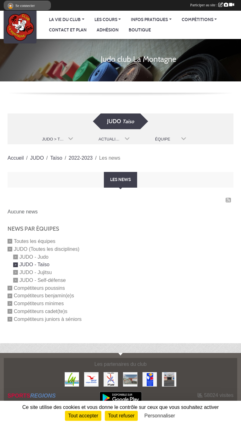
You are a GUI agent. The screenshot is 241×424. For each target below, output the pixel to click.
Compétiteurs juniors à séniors (48, 319)
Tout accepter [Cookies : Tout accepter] (83, 415)
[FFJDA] (111, 379)
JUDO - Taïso (34, 264)
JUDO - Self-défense (42, 280)
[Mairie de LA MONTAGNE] (72, 379)
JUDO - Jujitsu (35, 272)
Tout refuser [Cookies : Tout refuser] (121, 415)
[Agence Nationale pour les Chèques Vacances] (91, 379)
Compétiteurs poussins (39, 287)
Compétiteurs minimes (39, 303)
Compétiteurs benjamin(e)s (44, 295)
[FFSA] (149, 379)
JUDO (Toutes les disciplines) (46, 249)
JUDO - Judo (33, 256)
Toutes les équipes (35, 241)
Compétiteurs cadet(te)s (40, 311)
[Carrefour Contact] (169, 379)
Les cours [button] (105, 19)
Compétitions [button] (197, 19)
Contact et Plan (68, 30)
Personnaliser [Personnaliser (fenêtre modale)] (159, 415)
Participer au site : (212, 5)
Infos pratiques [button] (149, 19)
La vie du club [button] (65, 19)
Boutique (140, 30)
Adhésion (108, 30)
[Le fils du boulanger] (130, 379)
